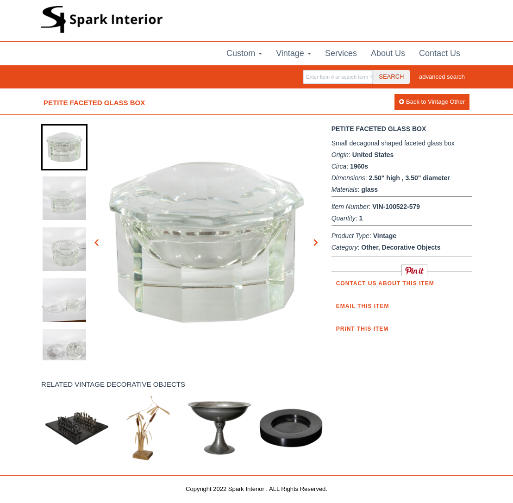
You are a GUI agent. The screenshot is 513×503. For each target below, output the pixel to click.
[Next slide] (315, 242)
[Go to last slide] (97, 242)
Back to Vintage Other (432, 101)
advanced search (442, 76)
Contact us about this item (385, 283)
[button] (64, 147)
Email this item (362, 306)
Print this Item (362, 329)
